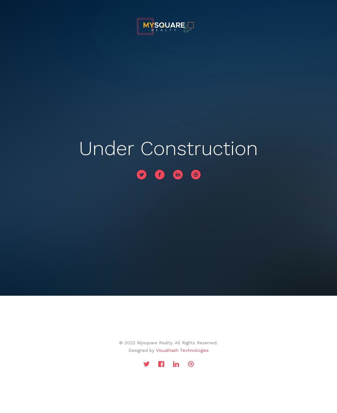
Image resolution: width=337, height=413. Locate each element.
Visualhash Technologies (182, 350)
